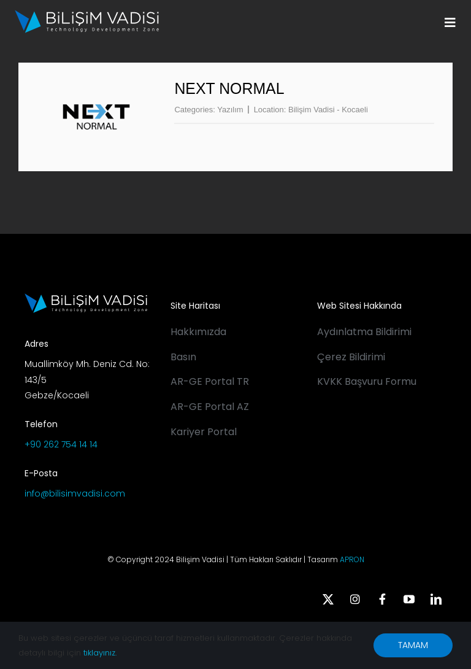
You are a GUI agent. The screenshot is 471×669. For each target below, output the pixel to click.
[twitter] (328, 599)
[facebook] (382, 599)
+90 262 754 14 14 (61, 444)
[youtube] (409, 599)
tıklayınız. (100, 653)
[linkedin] (436, 599)
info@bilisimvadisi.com (75, 493)
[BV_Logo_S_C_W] (87, 14)
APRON (352, 559)
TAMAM (413, 645)
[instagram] (355, 599)
